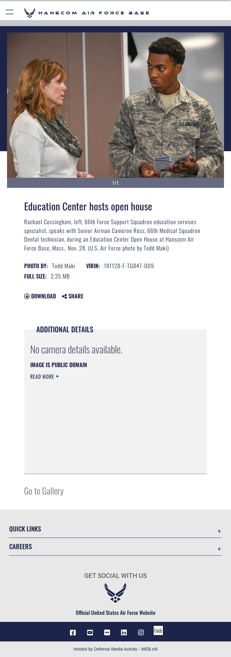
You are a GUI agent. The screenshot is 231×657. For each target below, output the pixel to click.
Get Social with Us (115, 575)
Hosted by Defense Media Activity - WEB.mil (116, 649)
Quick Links (25, 528)
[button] (10, 13)
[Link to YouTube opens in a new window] (89, 632)
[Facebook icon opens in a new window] (72, 632)
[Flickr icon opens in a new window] (107, 632)
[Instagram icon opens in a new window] (141, 632)
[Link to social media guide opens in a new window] (158, 630)
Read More (43, 376)
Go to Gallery (44, 490)
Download (40, 296)
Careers (20, 546)
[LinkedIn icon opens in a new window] (124, 632)
